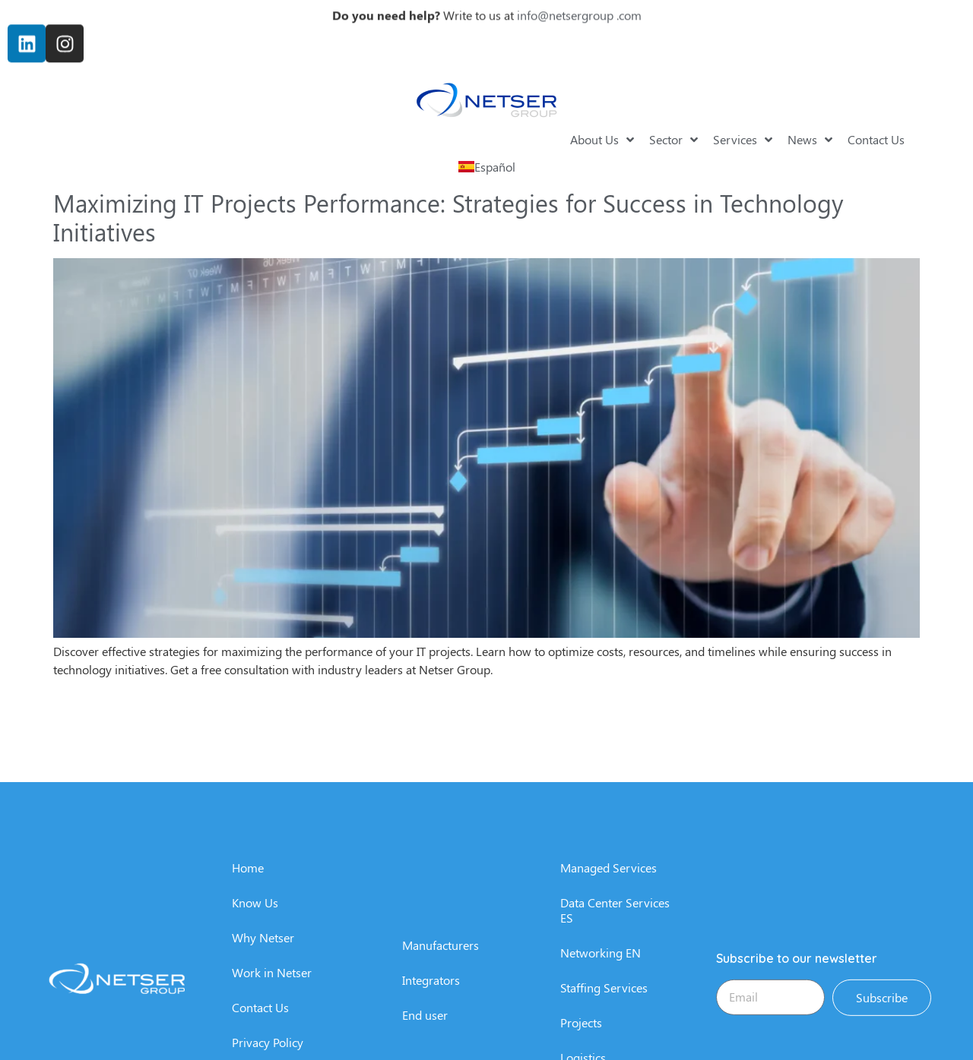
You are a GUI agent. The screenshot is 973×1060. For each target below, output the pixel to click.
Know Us (255, 1026)
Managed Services (608, 991)
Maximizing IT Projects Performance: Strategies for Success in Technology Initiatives (448, 217)
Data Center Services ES (615, 1033)
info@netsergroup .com (579, 8)
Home (248, 991)
